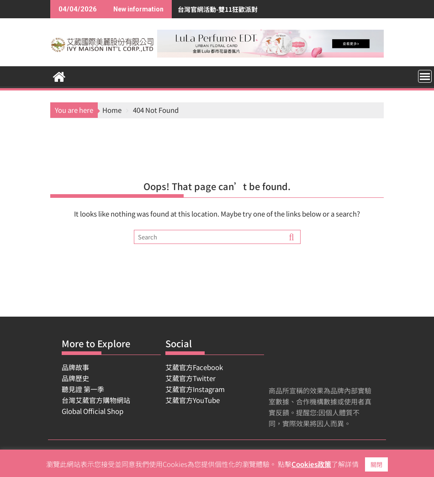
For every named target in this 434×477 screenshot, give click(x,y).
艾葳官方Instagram (195, 389)
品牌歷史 (75, 378)
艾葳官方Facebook (194, 367)
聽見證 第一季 (83, 389)
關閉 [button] (376, 464)
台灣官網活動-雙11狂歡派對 (185, 9)
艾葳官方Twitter (190, 378)
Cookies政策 (311, 464)
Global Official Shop (92, 411)
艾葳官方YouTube (192, 400)
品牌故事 (75, 367)
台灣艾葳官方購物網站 (96, 400)
